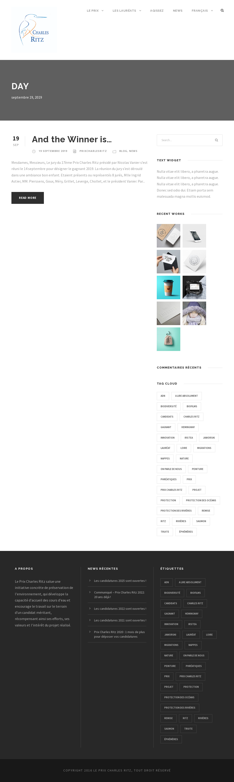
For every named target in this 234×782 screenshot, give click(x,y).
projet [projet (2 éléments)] (197, 489)
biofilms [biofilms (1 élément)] (192, 406)
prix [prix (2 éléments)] (189, 479)
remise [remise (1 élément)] (206, 510)
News (178, 10)
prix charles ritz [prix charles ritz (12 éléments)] (171, 489)
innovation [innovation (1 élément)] (168, 437)
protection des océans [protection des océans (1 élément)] (201, 500)
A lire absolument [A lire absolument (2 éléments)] (186, 395)
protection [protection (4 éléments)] (168, 500)
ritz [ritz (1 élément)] (163, 521)
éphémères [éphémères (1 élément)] (186, 531)
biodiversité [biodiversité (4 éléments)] (169, 406)
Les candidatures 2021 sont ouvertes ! (120, 620)
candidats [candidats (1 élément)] (167, 416)
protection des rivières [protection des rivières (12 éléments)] (176, 510)
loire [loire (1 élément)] (184, 448)
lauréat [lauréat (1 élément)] (165, 448)
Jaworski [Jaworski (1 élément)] (209, 437)
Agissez (157, 10)
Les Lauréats (124, 10)
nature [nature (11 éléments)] (184, 458)
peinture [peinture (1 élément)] (197, 469)
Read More (27, 198)
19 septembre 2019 (53, 151)
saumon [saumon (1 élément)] (201, 521)
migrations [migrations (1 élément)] (204, 448)
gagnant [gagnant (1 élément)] (166, 427)
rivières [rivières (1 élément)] (181, 521)
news (133, 151)
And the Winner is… (72, 139)
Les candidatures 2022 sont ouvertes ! (120, 609)
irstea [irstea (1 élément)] (189, 437)
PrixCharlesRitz (93, 151)
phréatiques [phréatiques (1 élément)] (169, 479)
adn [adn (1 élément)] (163, 395)
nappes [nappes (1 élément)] (165, 458)
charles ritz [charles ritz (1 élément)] (191, 416)
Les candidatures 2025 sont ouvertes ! (120, 581)
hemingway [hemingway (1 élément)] (188, 427)
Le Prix (93, 10)
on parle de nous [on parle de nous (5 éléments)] (171, 469)
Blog (123, 151)
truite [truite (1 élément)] (165, 531)
